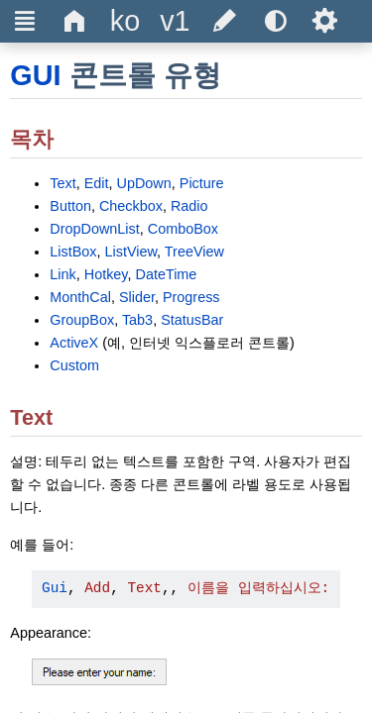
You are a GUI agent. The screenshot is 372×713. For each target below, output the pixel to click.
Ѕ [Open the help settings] (324, 21)
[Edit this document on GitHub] (225, 21)
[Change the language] (125, 21)
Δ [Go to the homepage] (75, 21)
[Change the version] (174, 21)
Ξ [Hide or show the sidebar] (25, 21)
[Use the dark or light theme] (275, 21)
